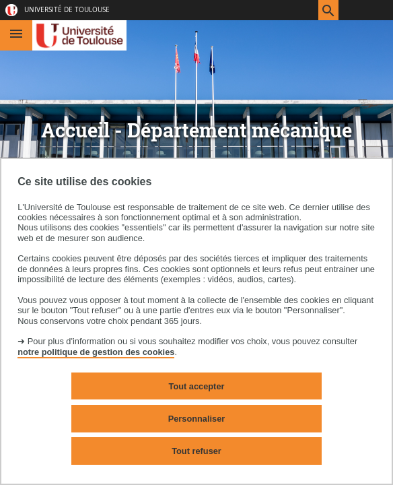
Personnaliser (196, 419)
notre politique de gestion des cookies (95, 352)
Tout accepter (197, 386)
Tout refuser (196, 451)
